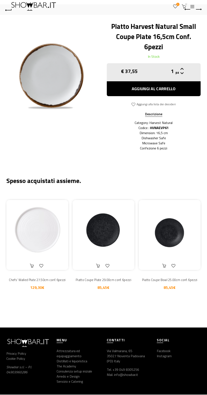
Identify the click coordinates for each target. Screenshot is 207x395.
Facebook (163, 351)
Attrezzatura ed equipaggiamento (69, 354)
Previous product (187, 9)
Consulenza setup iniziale (74, 371)
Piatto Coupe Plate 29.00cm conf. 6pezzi (103, 280)
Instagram (164, 356)
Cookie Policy (15, 358)
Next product (198, 9)
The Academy (66, 366)
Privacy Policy (16, 353)
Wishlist (177, 4)
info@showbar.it (126, 375)
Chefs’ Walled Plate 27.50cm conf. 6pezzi (37, 280)
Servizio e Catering (70, 381)
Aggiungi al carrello (154, 88)
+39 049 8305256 (126, 370)
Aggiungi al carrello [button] (32, 265)
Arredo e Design (68, 376)
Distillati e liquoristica (72, 361)
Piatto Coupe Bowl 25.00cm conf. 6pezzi (170, 280)
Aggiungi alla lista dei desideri (156, 104)
